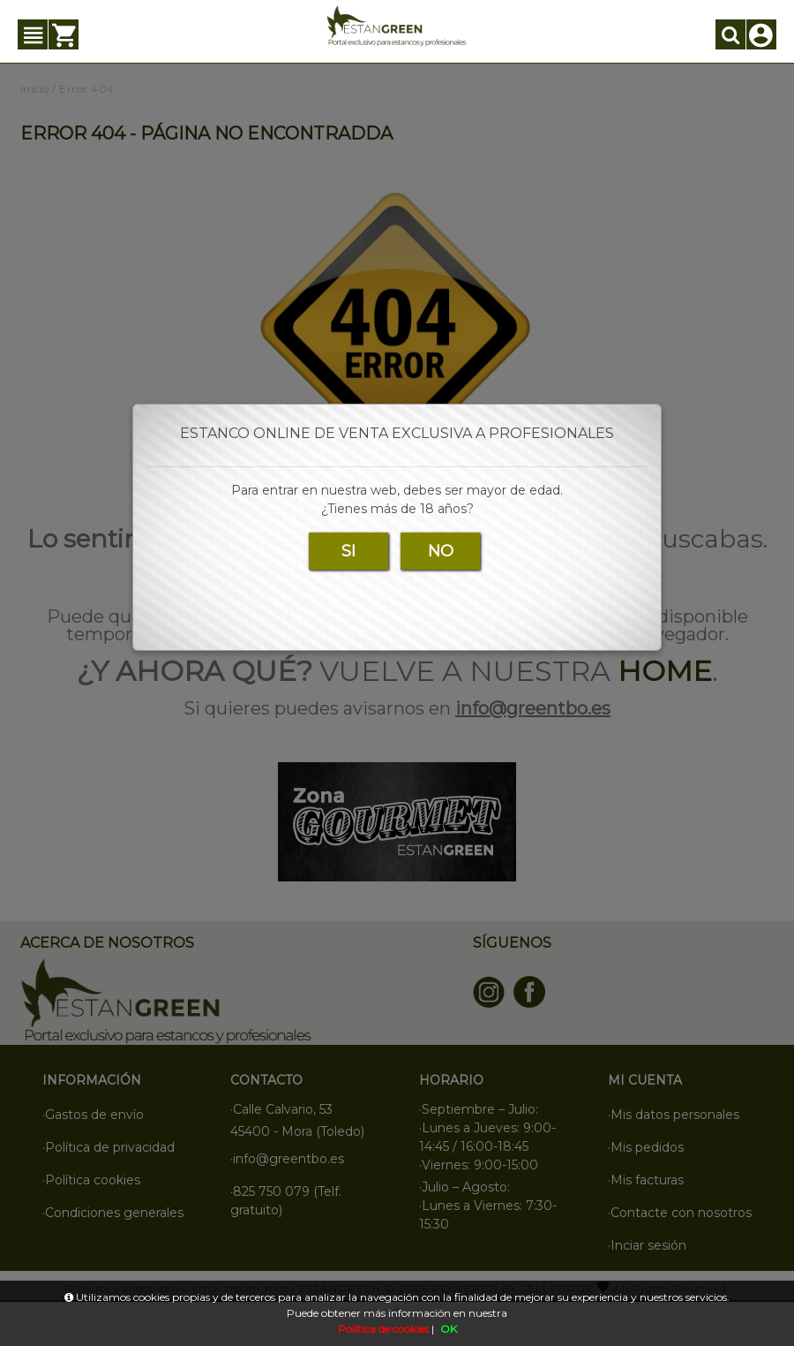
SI (348, 551)
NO (440, 551)
